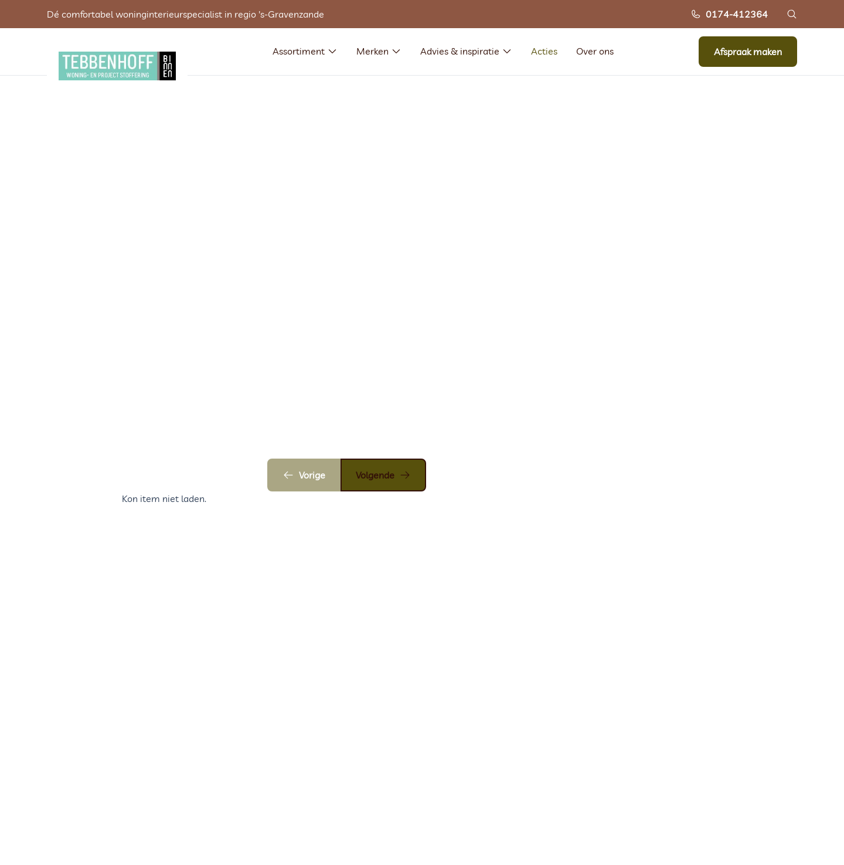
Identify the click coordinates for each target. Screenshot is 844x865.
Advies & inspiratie (466, 51)
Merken (378, 51)
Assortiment (305, 51)
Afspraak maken (748, 51)
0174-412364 (729, 14)
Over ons (595, 51)
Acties (544, 51)
